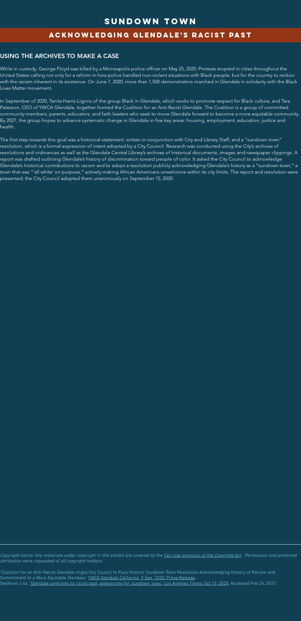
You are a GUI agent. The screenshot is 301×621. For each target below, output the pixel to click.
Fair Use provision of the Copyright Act (202, 555)
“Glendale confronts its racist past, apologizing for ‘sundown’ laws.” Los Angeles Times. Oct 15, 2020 (129, 583)
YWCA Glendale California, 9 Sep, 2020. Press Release (141, 578)
